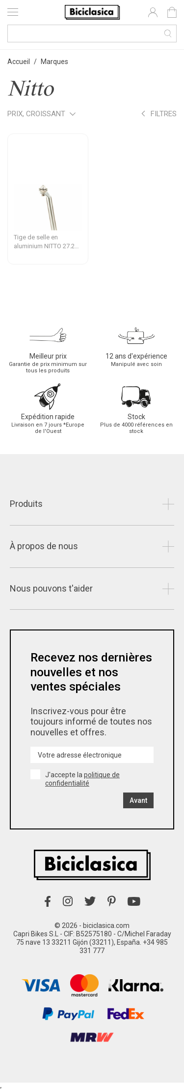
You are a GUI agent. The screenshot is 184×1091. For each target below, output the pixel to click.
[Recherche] (92, 33)
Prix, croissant (41, 114)
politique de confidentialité (82, 779)
